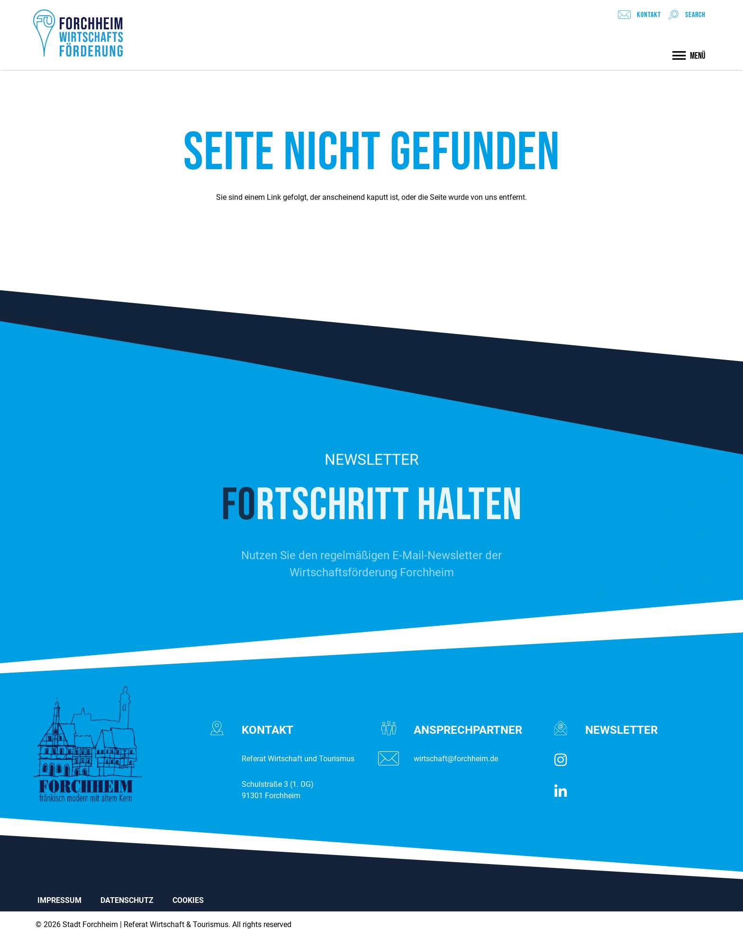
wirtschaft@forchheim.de (456, 758)
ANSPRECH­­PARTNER (468, 730)
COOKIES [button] (188, 900)
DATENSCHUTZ (127, 900)
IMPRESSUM (59, 900)
